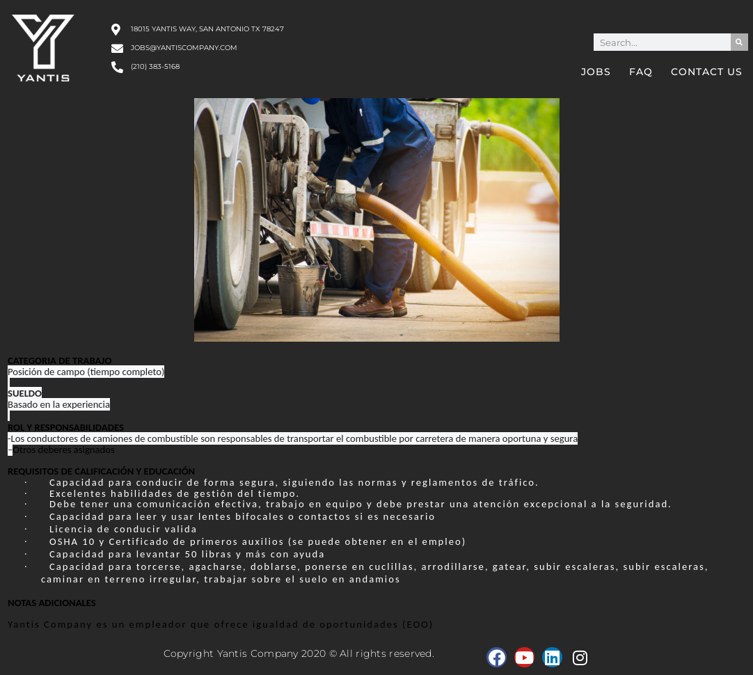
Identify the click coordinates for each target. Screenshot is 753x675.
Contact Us (707, 71)
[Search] (739, 42)
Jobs (596, 71)
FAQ (641, 71)
